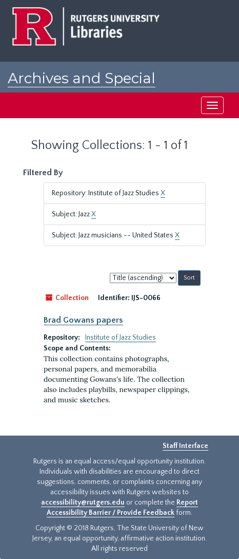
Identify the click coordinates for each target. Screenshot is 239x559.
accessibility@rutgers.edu (83, 502)
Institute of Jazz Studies (120, 337)
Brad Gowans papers (83, 320)
